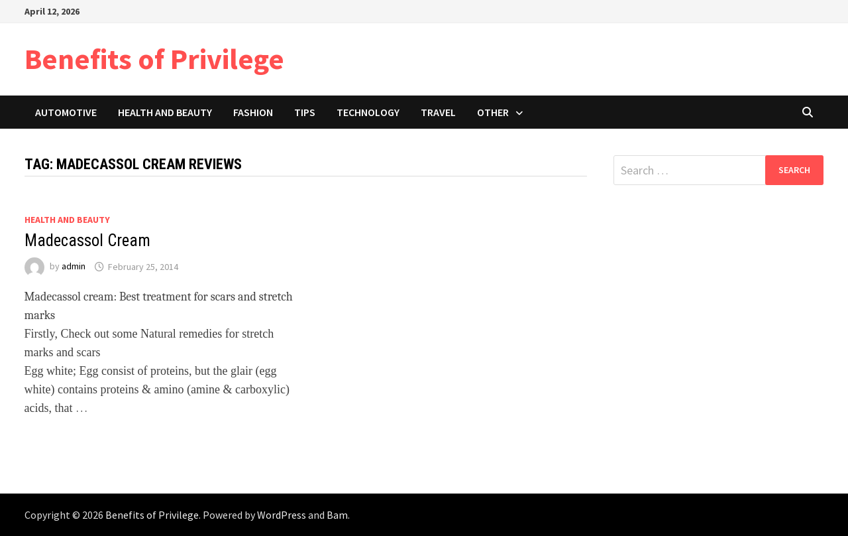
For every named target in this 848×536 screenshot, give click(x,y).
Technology (368, 112)
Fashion (253, 112)
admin (73, 267)
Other (493, 112)
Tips (304, 112)
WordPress (281, 514)
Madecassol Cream (87, 240)
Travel (438, 112)
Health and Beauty (165, 112)
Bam (337, 514)
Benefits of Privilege (154, 58)
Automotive (66, 112)
